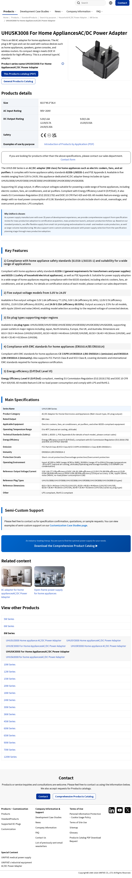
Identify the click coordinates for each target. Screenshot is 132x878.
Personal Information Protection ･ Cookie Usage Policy (85, 818)
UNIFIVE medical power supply (16, 859)
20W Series (9, 688)
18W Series (9, 695)
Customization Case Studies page (68, 528)
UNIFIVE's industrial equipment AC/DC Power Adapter (16, 866)
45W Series (9, 723)
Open (62, 66)
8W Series (9, 635)
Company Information (78, 14)
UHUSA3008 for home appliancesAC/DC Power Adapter (35, 659)
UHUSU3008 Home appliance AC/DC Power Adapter (33, 643)
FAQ (98, 14)
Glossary (74, 835)
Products (8, 14)
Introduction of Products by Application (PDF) (69, 146)
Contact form (68, 162)
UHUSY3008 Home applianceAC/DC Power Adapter (93, 643)
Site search (77, 5)
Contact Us (40, 840)
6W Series (9, 628)
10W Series (9, 667)
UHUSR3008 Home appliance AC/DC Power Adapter (98, 648)
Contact (122, 5)
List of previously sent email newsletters (49, 847)
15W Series (9, 681)
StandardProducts (10, 821)
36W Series (9, 716)
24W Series (9, 702)
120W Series (10, 759)
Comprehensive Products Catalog (74, 799)
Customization (8, 831)
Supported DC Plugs (11, 826)
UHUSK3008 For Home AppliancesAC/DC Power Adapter (37, 654)
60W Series (9, 730)
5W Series (9, 621)
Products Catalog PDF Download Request (85, 842)
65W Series (9, 738)
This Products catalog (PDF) (20, 76)
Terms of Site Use (78, 824)
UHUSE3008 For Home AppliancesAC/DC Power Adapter (36, 648)
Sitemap (74, 830)
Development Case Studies (34, 14)
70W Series (9, 752)
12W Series (9, 674)
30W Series (9, 709)
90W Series (9, 745)
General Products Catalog (18, 83)
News (58, 14)
